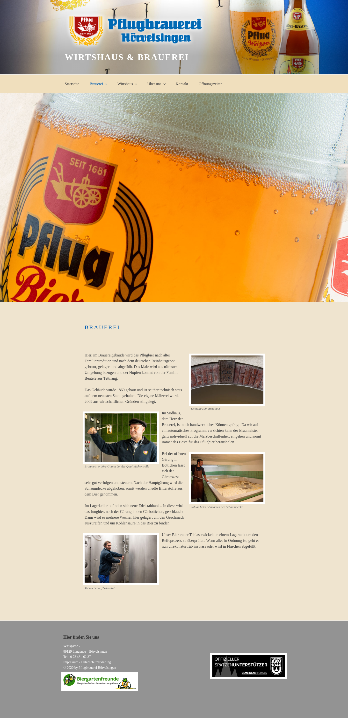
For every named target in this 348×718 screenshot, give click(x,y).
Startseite (72, 84)
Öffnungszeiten (210, 84)
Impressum (70, 662)
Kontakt (182, 84)
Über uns (156, 84)
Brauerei (99, 84)
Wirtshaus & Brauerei (127, 57)
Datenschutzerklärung (96, 662)
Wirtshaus (127, 84)
